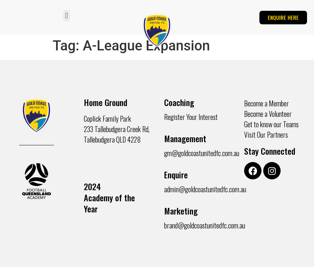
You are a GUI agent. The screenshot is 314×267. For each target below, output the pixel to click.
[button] (66, 16)
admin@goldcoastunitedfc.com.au (205, 189)
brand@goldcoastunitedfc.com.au (204, 225)
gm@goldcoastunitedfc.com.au (201, 153)
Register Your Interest (191, 117)
